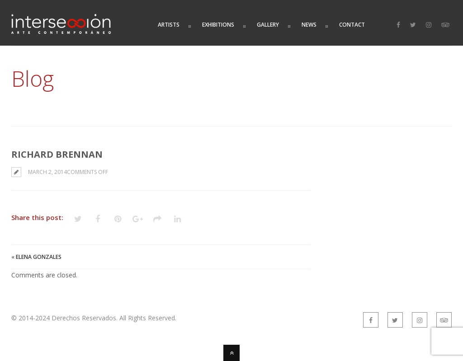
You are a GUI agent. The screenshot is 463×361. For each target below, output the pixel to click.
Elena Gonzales (38, 257)
